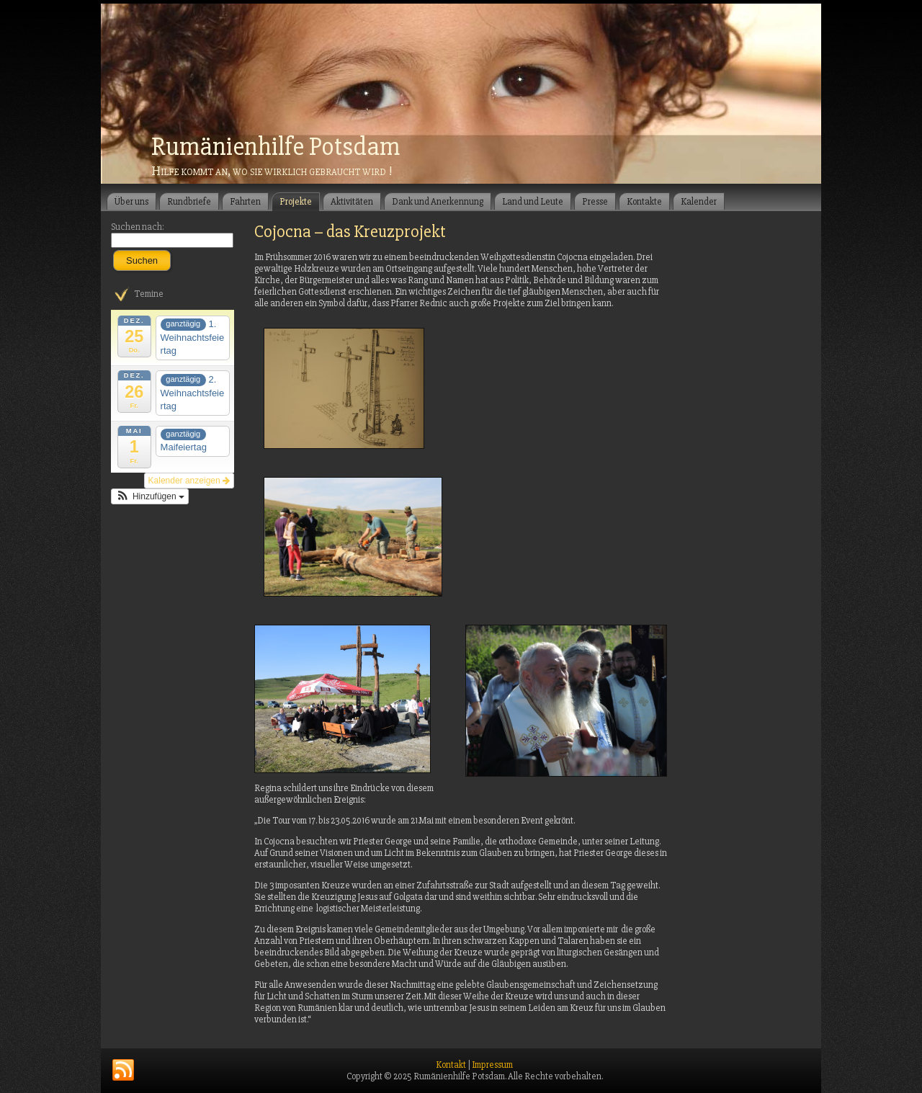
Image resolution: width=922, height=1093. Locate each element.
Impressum (492, 1065)
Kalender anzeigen (189, 481)
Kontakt (451, 1065)
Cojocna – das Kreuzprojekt (350, 231)
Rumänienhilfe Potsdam (275, 147)
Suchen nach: (137, 227)
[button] (150, 496)
